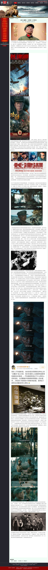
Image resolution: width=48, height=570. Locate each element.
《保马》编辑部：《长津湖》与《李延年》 (19, 560)
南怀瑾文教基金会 (25, 564)
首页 (13, 18)
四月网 (21, 564)
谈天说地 (16, 18)
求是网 (34, 564)
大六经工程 (12, 563)
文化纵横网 (17, 564)
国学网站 (16, 563)
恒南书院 (22, 565)
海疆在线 (25, 565)
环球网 (14, 564)
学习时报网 (30, 564)
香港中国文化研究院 (21, 563)
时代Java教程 (31, 563)
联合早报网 (26, 563)
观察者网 (35, 563)
